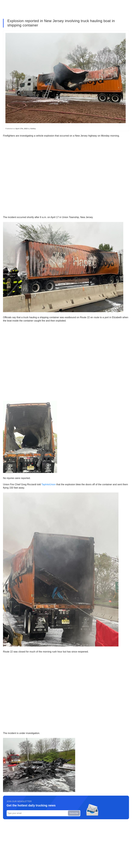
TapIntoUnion (48, 484)
